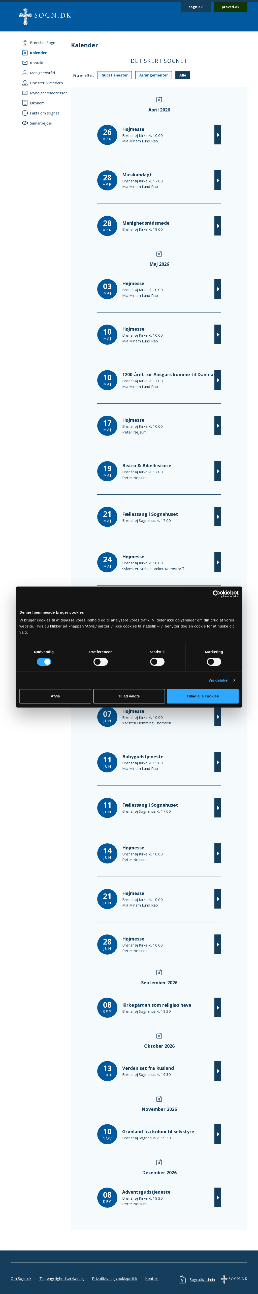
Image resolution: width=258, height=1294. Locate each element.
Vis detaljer (219, 680)
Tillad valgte (129, 696)
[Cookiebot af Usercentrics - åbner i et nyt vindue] (217, 594)
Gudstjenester (115, 75)
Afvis (55, 696)
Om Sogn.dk (21, 1278)
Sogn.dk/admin (202, 1279)
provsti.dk (230, 7)
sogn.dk (196, 7)
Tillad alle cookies (202, 696)
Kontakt (152, 1278)
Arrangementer (153, 75)
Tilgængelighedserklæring (61, 1278)
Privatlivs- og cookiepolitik (114, 1278)
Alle (182, 75)
